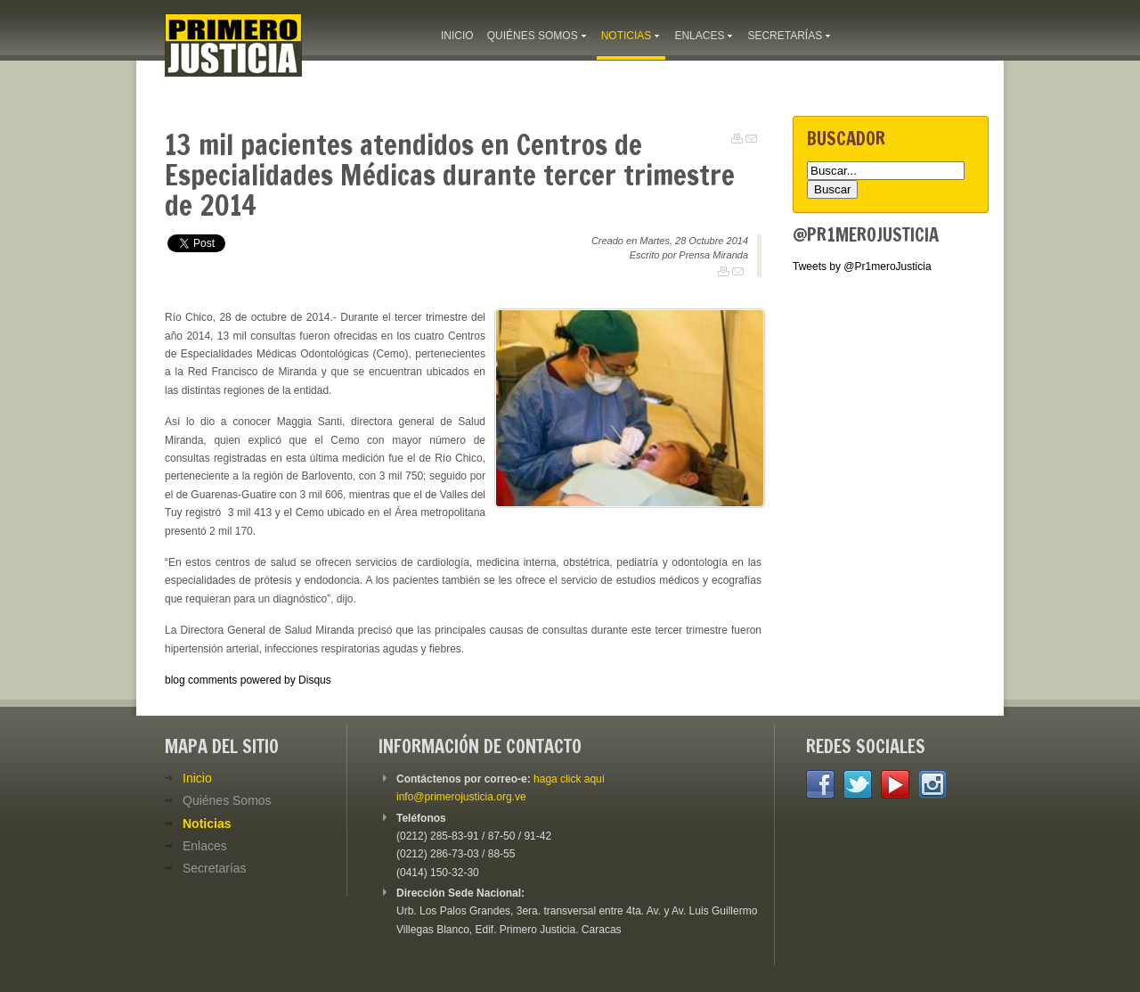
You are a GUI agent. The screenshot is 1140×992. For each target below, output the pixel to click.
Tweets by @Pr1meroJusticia (862, 266)
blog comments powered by (248, 680)
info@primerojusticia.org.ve (461, 797)
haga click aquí (569, 779)
